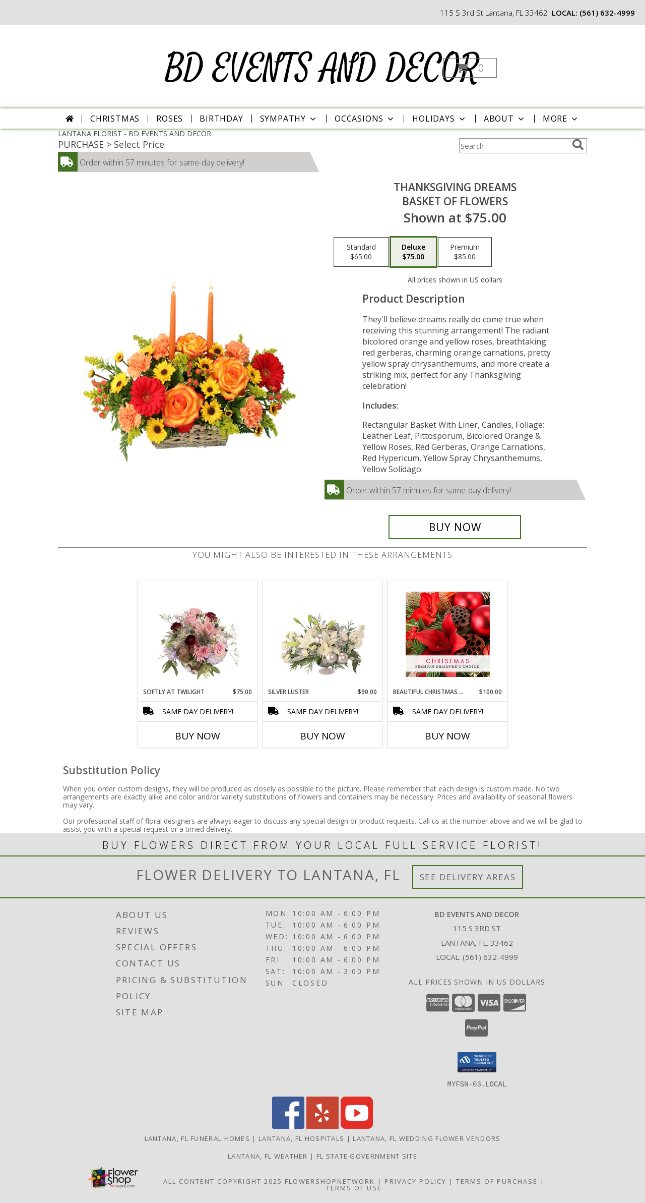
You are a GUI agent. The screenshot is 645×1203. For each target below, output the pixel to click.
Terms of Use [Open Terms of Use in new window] (354, 1187)
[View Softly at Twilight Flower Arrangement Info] (198, 634)
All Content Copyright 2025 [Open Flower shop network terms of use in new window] (222, 1180)
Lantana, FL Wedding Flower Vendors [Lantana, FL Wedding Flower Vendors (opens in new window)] (426, 1137)
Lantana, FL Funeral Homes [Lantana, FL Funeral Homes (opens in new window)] (197, 1137)
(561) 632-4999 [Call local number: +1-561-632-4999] (607, 13)
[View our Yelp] (322, 1125)
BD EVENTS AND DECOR (322, 68)
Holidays (439, 118)
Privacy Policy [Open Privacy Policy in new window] (415, 1180)
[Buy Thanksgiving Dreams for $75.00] (455, 527)
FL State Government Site (366, 1155)
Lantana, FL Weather (268, 1155)
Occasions (365, 118)
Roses (169, 118)
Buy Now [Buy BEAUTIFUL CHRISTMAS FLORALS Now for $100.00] (447, 735)
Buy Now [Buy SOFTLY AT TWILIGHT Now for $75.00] (197, 735)
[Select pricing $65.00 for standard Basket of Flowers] (361, 252)
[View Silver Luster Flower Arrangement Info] (323, 634)
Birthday (221, 118)
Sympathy (289, 118)
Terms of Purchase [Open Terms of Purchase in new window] (497, 1180)
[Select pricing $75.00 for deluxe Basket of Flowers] (413, 252)
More (561, 118)
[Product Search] (513, 146)
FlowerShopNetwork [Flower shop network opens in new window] (330, 1180)
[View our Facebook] (288, 1125)
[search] (578, 145)
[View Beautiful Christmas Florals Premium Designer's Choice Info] (448, 634)
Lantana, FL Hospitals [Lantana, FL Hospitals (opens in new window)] (301, 1137)
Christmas (115, 118)
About (505, 118)
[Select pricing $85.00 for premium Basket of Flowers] (464, 252)
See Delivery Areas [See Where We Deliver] (468, 877)
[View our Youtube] (357, 1125)
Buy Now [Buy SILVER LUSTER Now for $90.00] (322, 735)
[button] (470, 68)
